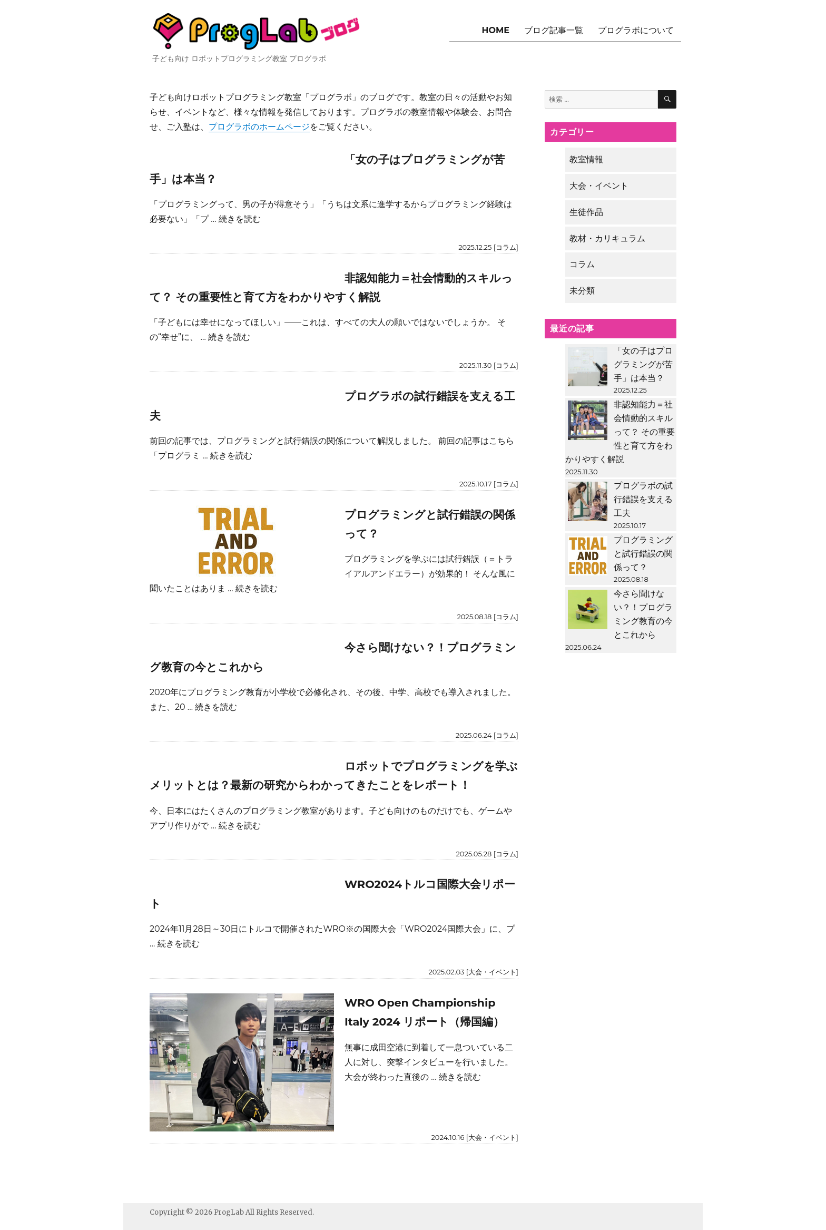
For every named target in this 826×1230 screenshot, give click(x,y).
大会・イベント (492, 972)
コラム (506, 247)
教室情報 (586, 159)
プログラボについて (636, 30)
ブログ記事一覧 (553, 30)
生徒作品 (586, 212)
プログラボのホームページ (259, 127)
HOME (495, 30)
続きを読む (240, 219)
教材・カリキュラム (607, 238)
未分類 (582, 291)
